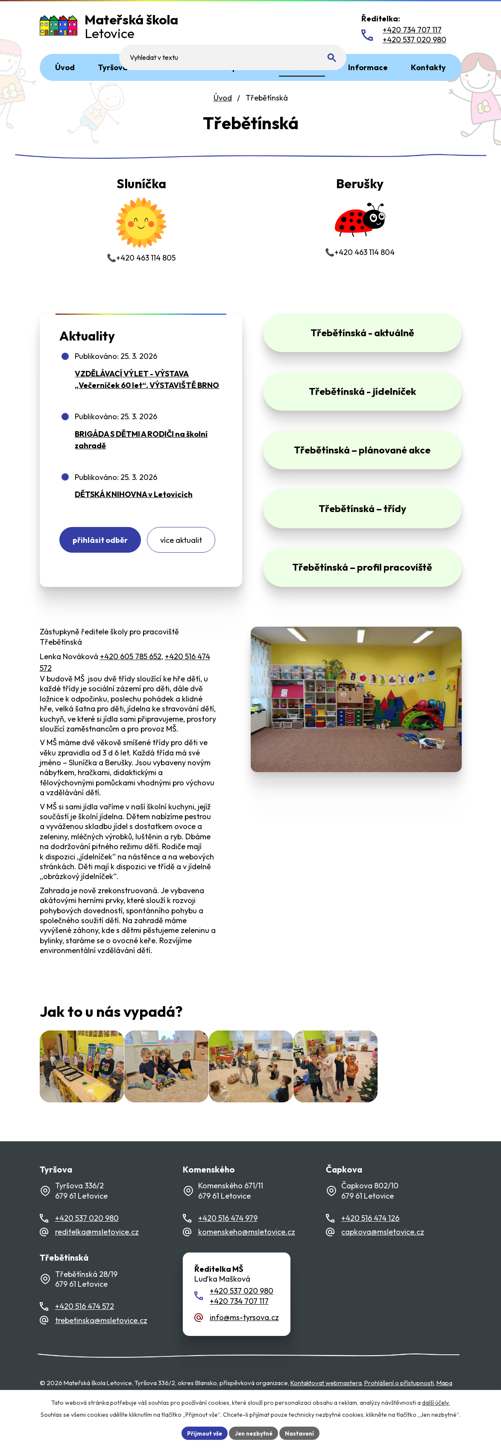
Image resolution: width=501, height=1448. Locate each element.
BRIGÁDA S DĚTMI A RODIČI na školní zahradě (141, 445)
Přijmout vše (202, 1432)
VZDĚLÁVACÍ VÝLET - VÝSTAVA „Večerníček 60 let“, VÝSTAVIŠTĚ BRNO (147, 384)
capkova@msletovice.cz (382, 1253)
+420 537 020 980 (87, 1240)
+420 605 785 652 (130, 664)
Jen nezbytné (254, 1432)
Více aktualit (189, 546)
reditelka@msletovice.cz (97, 1253)
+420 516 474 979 (228, 1240)
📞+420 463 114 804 (360, 218)
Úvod (223, 98)
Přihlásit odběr (102, 546)
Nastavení (302, 1432)
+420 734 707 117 (239, 1322)
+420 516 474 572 (84, 1328)
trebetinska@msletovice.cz (101, 1342)
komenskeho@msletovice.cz (246, 1253)
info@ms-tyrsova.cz (244, 1339)
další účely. (436, 1402)
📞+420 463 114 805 (141, 221)
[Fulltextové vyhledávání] (292, 29)
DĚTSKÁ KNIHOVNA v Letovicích (134, 499)
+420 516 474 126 (370, 1240)
